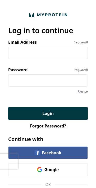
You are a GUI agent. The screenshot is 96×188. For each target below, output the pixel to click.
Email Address (48, 42)
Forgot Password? (48, 126)
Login (48, 113)
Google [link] (48, 169)
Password (48, 69)
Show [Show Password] (82, 92)
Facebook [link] (48, 153)
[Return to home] (48, 14)
